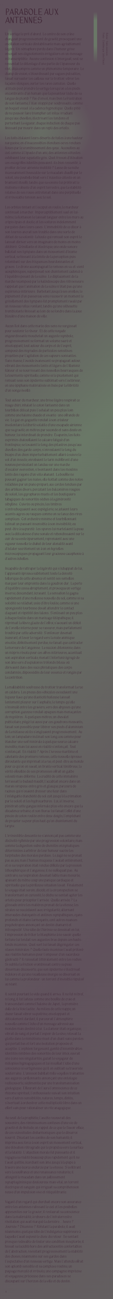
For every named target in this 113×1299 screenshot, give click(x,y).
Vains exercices (106, 48)
